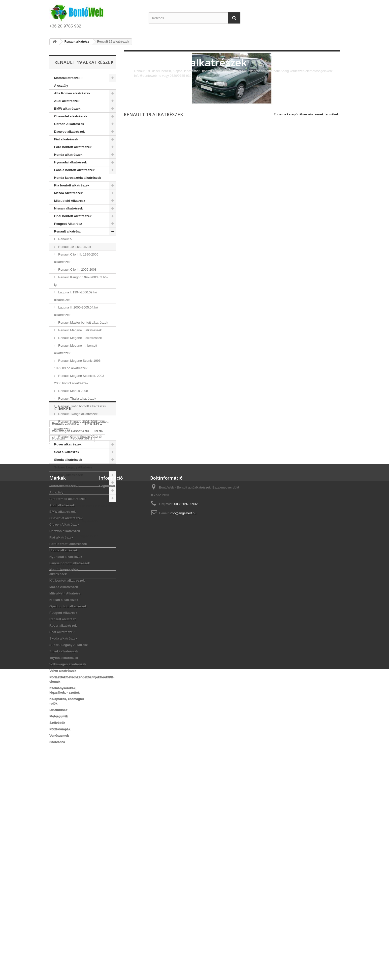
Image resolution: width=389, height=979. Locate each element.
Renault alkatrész (67, 231)
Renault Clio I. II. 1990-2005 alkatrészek (76, 258)
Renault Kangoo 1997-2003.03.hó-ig (81, 280)
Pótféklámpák (64, 566)
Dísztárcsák (63, 543)
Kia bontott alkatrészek (71, 185)
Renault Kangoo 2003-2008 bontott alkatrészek (81, 425)
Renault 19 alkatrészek (74, 247)
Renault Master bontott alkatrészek (82, 322)
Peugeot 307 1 (81, 631)
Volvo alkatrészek (67, 498)
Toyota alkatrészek (68, 483)
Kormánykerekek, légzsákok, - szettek (77, 524)
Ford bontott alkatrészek (73, 147)
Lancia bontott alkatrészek (74, 170)
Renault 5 (64, 239)
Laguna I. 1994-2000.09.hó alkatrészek (75, 296)
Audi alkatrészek (67, 101)
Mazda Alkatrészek (68, 193)
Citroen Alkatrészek (69, 124)
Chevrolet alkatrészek (70, 116)
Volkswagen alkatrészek (72, 490)
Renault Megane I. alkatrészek (79, 330)
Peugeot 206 (88, 645)
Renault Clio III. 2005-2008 (77, 269)
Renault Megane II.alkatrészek (79, 338)
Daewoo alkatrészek (69, 131)
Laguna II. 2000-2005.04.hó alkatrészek (76, 311)
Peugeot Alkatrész (68, 224)
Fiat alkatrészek (66, 139)
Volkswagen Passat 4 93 (70, 623)
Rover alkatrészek (68, 444)
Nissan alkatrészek (68, 208)
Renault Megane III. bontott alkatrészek (75, 349)
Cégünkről (107, 692)
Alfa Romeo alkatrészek (72, 93)
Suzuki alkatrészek (68, 475)
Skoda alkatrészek (68, 460)
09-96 (99, 623)
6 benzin (58, 631)
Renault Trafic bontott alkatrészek (81, 406)
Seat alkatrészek (66, 452)
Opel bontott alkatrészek (73, 216)
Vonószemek (64, 574)
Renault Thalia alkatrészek (76, 398)
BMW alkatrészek (67, 108)
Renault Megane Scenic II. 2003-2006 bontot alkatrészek (79, 379)
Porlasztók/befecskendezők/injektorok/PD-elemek (85, 509)
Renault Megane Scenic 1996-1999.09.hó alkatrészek (78, 364)
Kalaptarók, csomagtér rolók (76, 536)
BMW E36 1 (93, 616)
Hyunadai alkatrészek (70, 162)
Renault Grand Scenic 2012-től (79, 436)
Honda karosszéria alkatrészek (77, 178)
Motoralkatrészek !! (68, 78)
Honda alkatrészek (68, 154)
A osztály (61, 85)
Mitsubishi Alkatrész (69, 201)
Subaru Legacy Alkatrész (73, 467)
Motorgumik (63, 551)
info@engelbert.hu (183, 719)
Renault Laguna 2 (65, 616)
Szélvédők (62, 559)
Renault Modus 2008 (72, 391)
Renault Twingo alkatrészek (77, 414)
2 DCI (83, 638)
